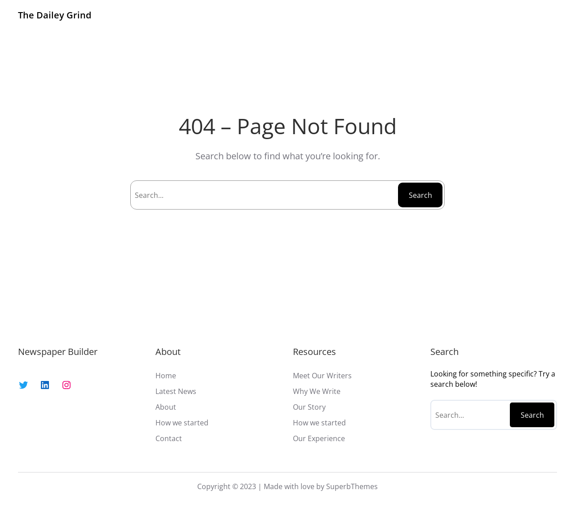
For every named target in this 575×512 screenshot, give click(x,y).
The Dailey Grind (54, 15)
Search (420, 195)
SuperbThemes (352, 486)
